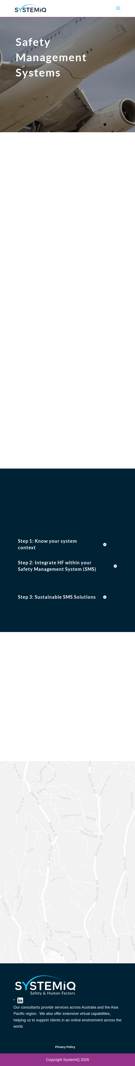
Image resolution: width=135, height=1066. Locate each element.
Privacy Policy (65, 1047)
